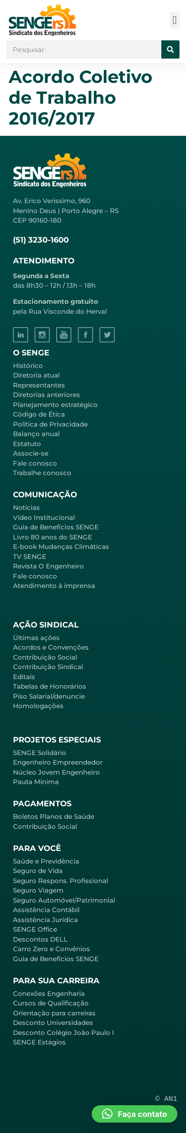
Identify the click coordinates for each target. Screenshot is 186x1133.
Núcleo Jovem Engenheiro (56, 772)
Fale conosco (35, 463)
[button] (175, 20)
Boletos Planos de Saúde (53, 816)
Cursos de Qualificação (51, 1003)
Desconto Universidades (53, 1022)
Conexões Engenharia (49, 993)
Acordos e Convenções (51, 647)
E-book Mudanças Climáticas (61, 546)
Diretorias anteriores (46, 395)
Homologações (38, 706)
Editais (24, 677)
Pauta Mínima (36, 782)
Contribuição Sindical (48, 667)
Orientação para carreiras (54, 1013)
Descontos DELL (40, 939)
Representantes (39, 385)
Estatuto (27, 444)
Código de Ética (39, 414)
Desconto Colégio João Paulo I (63, 1032)
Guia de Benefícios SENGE (56, 959)
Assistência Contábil (46, 910)
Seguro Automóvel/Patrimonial (64, 900)
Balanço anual (36, 434)
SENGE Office (35, 929)
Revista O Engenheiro (48, 566)
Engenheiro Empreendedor (58, 762)
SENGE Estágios (39, 1042)
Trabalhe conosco (42, 473)
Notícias (26, 507)
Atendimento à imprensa (54, 585)
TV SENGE (29, 556)
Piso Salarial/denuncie (49, 696)
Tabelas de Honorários (49, 686)
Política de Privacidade (50, 424)
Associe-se (30, 453)
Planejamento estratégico (55, 405)
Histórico (28, 365)
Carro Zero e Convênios (51, 949)
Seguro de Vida (38, 871)
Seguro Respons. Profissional (60, 881)
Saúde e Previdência (46, 861)
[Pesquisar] (170, 49)
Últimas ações (36, 638)
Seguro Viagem (38, 890)
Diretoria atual (36, 375)
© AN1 (166, 1099)
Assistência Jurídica (45, 920)
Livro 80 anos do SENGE (52, 537)
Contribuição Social (45, 657)
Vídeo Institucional (44, 517)
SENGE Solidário (39, 753)
